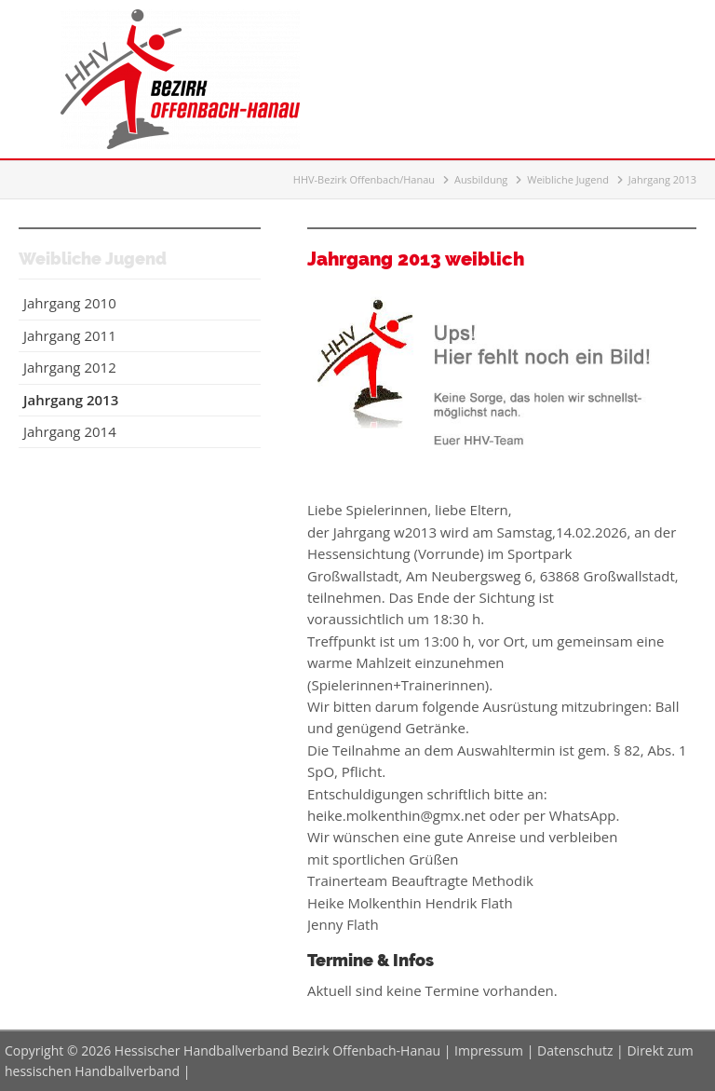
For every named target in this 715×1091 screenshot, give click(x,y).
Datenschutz (575, 1050)
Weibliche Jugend (568, 179)
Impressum (488, 1050)
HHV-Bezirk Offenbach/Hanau (364, 179)
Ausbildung (480, 179)
